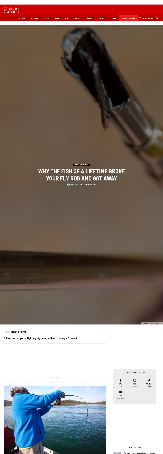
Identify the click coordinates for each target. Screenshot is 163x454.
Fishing (22, 18)
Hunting (34, 18)
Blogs (89, 18)
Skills (46, 18)
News (67, 18)
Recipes (78, 18)
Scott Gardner (76, 184)
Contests (102, 18)
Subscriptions (128, 18)
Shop (114, 18)
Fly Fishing (85, 164)
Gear (57, 18)
